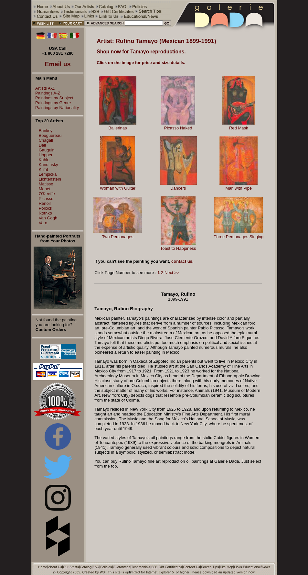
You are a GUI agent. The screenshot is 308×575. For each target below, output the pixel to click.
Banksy (46, 130)
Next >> (172, 272)
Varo (43, 222)
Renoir (45, 203)
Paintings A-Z (46, 93)
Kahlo (44, 159)
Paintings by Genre (51, 102)
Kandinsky (48, 164)
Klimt (43, 169)
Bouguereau (50, 135)
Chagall (46, 140)
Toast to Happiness (178, 248)
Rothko (45, 213)
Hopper (46, 154)
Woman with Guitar (117, 188)
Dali (42, 145)
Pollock (45, 208)
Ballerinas (118, 128)
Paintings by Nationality (55, 107)
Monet (44, 188)
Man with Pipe (238, 188)
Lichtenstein (50, 179)
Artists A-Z (43, 88)
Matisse (46, 184)
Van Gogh (48, 218)
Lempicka (48, 174)
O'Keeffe (47, 193)
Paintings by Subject (52, 97)
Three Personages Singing (238, 236)
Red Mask (238, 128)
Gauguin (47, 150)
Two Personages (117, 236)
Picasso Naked (178, 128)
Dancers (178, 188)
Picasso (46, 198)
